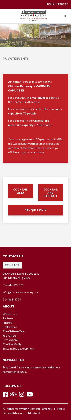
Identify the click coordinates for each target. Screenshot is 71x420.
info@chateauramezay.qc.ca (20, 292)
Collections (10, 327)
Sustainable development (18, 348)
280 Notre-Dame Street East (21, 273)
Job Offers (10, 335)
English (50, 4)
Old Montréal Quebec (17, 277)
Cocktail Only (20, 191)
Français (62, 4)
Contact (12, 265)
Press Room (10, 339)
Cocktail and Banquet (50, 193)
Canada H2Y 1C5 (13, 285)
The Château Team (14, 331)
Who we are (10, 314)
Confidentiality (12, 344)
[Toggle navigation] (65, 16)
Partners (8, 318)
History (7, 322)
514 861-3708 (12, 299)
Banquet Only (35, 210)
